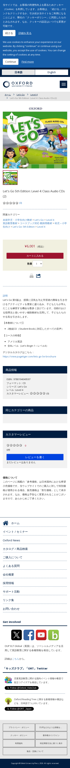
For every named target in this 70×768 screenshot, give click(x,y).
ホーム (8, 94)
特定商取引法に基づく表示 (51, 743)
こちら (15, 658)
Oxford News (11, 540)
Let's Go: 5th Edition (24, 226)
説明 (5, 295)
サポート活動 (11, 591)
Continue (10, 61)
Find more (27, 61)
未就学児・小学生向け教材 (17, 219)
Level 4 (34, 94)
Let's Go (21, 94)
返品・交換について (35, 751)
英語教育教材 (10, 223)
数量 (29, 263)
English (51, 72)
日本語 (18, 72)
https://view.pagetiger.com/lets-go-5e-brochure (29, 356)
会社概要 (8, 574)
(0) (20, 202)
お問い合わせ (11, 608)
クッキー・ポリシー (18, 735)
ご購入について (12, 557)
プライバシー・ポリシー (19, 727)
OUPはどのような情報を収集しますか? (53, 727)
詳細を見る (25, 33)
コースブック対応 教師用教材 (36, 223)
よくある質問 (11, 566)
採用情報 (8, 583)
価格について (10, 477)
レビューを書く (35, 457)
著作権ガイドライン (51, 735)
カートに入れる (35, 255)
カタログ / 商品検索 (15, 549)
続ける (9, 33)
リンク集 (8, 600)
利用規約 (19, 743)
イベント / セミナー (15, 531)
